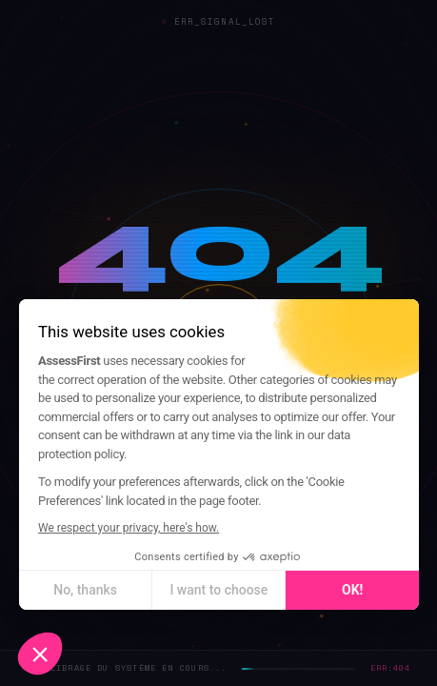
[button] (40, 653)
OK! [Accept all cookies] (351, 589)
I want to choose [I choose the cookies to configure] (218, 589)
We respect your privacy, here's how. (127, 528)
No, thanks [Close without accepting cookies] (85, 589)
